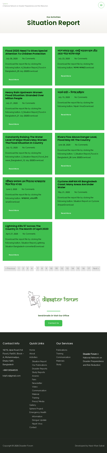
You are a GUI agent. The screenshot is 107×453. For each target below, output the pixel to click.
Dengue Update (39, 420)
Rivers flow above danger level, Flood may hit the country (77, 138)
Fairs (34, 379)
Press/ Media (38, 401)
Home (32, 350)
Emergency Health (37, 412)
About (32, 354)
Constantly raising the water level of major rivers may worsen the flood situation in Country (26, 140)
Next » (96, 268)
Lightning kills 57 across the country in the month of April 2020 (26, 227)
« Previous (10, 268)
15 (78, 268)
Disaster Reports (39, 369)
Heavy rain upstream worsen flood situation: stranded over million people (24, 95)
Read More (14, 79)
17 (89, 268)
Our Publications (39, 365)
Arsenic (35, 376)
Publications (61, 350)
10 (51, 268)
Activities (33, 357)
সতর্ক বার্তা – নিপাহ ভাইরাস (71, 92)
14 (73, 268)
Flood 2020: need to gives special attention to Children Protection (26, 52)
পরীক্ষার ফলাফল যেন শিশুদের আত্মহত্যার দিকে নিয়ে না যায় (25, 183)
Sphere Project (36, 409)
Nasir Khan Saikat (96, 446)
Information (37, 416)
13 (67, 268)
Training (35, 398)
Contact (32, 427)
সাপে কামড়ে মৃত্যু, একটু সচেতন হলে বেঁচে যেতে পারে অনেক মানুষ (77, 52)
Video (35, 387)
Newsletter (37, 383)
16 (83, 268)
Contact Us (53, 323)
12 (62, 268)
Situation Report (39, 361)
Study (58, 364)
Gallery (32, 405)
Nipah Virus (37, 424)
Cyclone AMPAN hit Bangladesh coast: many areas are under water (77, 184)
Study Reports (38, 372)
